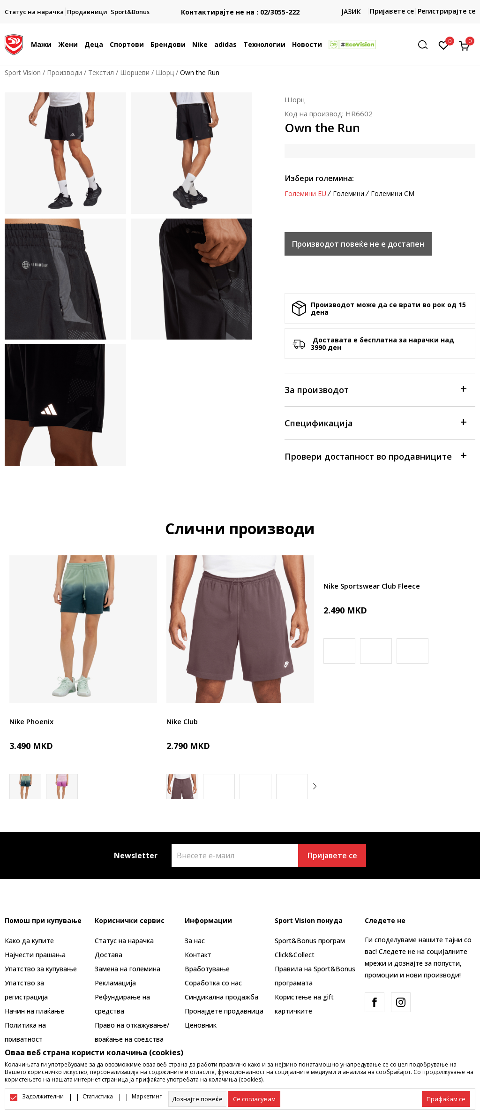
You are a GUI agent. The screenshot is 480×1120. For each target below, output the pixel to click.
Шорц (165, 72)
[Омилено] (444, 45)
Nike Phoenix (31, 721)
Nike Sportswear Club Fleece (371, 585)
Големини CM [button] (392, 193)
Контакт (198, 954)
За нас (195, 940)
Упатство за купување (41, 968)
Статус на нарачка (124, 940)
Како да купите (29, 940)
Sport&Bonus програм (310, 940)
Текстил (101, 72)
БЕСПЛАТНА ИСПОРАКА (223, 4)
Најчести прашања (35, 954)
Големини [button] (348, 193)
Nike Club (182, 721)
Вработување (207, 968)
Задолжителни (43, 1096)
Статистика (97, 1096)
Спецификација (375, 422)
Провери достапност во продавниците (375, 455)
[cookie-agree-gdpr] (254, 1099)
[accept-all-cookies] (446, 1099)
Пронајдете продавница (224, 1010)
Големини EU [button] (305, 193)
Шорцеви (135, 72)
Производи (64, 72)
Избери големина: (319, 178)
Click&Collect (295, 954)
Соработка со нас (213, 982)
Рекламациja (115, 982)
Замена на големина (127, 968)
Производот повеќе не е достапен (358, 244)
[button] (426, 45)
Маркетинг (147, 1096)
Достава (108, 954)
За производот (375, 389)
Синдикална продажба (221, 996)
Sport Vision (23, 72)
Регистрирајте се (446, 11)
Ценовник (201, 1025)
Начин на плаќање (34, 1010)
